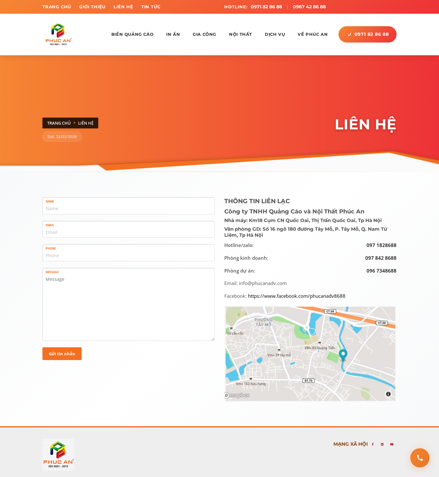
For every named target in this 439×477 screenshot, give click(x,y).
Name (50, 201)
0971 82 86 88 (266, 6)
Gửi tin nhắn (62, 353)
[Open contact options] (419, 457)
